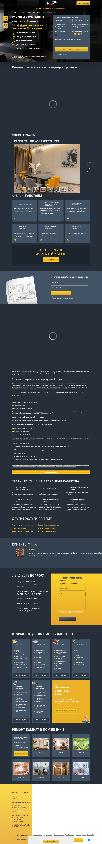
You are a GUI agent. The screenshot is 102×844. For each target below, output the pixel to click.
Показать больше (51, 472)
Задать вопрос (67, 619)
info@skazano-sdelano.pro (21, 802)
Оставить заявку (77, 840)
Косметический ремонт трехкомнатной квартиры (76, 465)
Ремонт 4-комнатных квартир (48, 525)
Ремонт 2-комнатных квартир (22, 525)
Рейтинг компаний (17, 821)
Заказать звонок (83, 3)
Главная (14, 12)
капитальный (16, 431)
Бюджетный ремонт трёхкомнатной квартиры (25, 465)
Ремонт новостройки (19, 528)
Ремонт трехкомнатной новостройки (65, 467)
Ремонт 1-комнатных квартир (22, 531)
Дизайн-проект (69, 835)
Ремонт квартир (59, 835)
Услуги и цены (21, 12)
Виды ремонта (48, 835)
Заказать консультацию (61, 292)
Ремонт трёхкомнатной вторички (46, 467)
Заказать (51, 259)
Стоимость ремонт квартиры (34, 12)
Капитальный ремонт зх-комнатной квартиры (50, 465)
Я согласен (51, 841)
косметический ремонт (19, 428)
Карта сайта (90, 835)
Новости (78, 835)
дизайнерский (17, 434)
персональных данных (75, 52)
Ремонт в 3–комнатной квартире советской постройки (26, 438)
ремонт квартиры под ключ (81, 371)
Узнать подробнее (21, 753)
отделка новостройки (62, 438)
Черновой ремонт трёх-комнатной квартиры (24, 467)
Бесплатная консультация (66, 711)
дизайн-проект (39, 412)
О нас (84, 835)
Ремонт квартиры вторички (47, 531)
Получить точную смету (71, 49)
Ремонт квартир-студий (46, 528)
